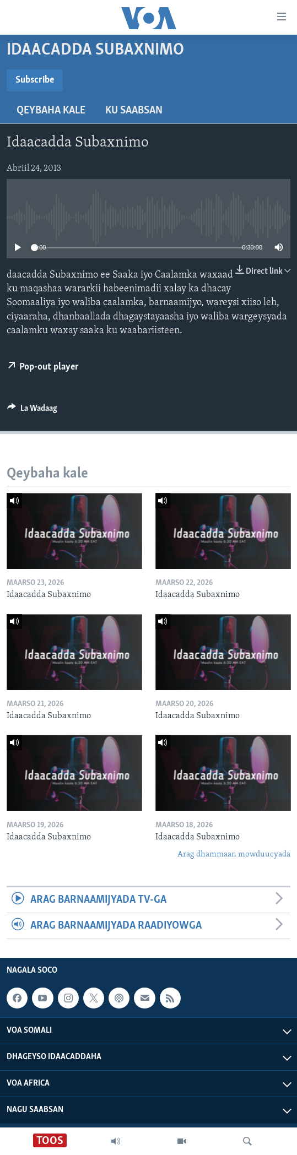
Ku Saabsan (134, 110)
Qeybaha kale (51, 110)
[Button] (32, 410)
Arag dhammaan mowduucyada (233, 854)
